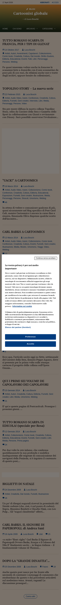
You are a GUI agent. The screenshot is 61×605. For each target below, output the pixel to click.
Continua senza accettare (46, 258)
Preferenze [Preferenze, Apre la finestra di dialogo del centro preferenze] (30, 337)
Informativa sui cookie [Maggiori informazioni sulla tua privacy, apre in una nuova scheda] (22, 306)
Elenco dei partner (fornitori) (18, 327)
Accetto (30, 344)
